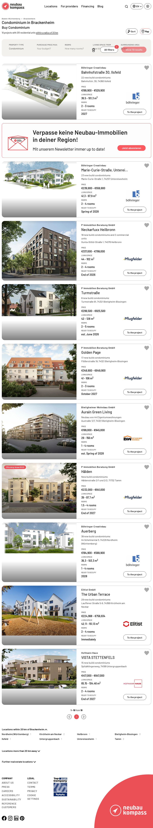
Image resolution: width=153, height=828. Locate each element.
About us (8, 782)
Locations (50, 6)
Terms (31, 786)
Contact (33, 782)
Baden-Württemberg (11, 19)
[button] (76, 140)
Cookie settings (33, 797)
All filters (111, 49)
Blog (100, 6)
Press (6, 786)
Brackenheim (29, 19)
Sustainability (11, 799)
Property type (16, 45)
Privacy (32, 791)
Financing (87, 6)
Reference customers (9, 805)
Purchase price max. (47, 45)
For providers (69, 6)
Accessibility (11, 795)
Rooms (68, 45)
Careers (7, 791)
